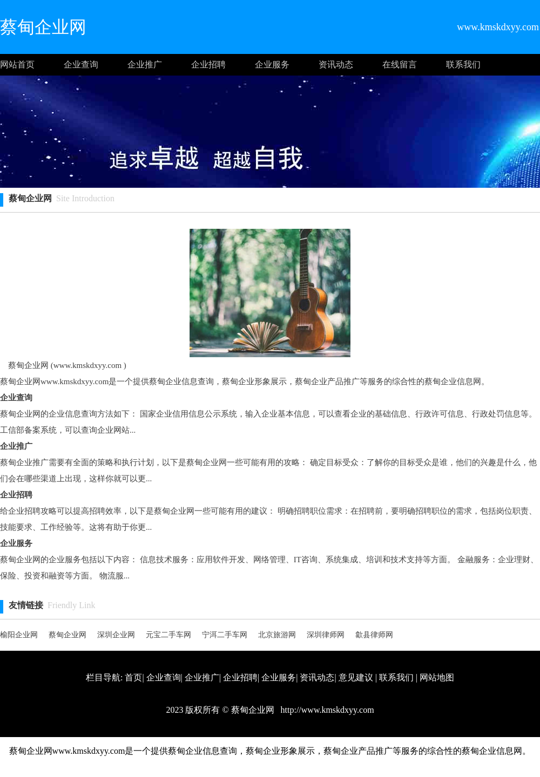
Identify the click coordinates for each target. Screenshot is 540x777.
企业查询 (81, 64)
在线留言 (399, 64)
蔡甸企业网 (67, 635)
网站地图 (437, 677)
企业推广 (144, 64)
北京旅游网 (277, 635)
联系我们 (463, 64)
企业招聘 (208, 64)
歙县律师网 (374, 635)
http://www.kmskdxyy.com (326, 709)
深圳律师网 (326, 635)
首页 (133, 677)
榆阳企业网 (19, 635)
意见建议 (356, 677)
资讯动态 (336, 64)
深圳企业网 (116, 635)
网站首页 (17, 64)
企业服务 (272, 64)
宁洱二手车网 (224, 635)
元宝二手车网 (168, 635)
